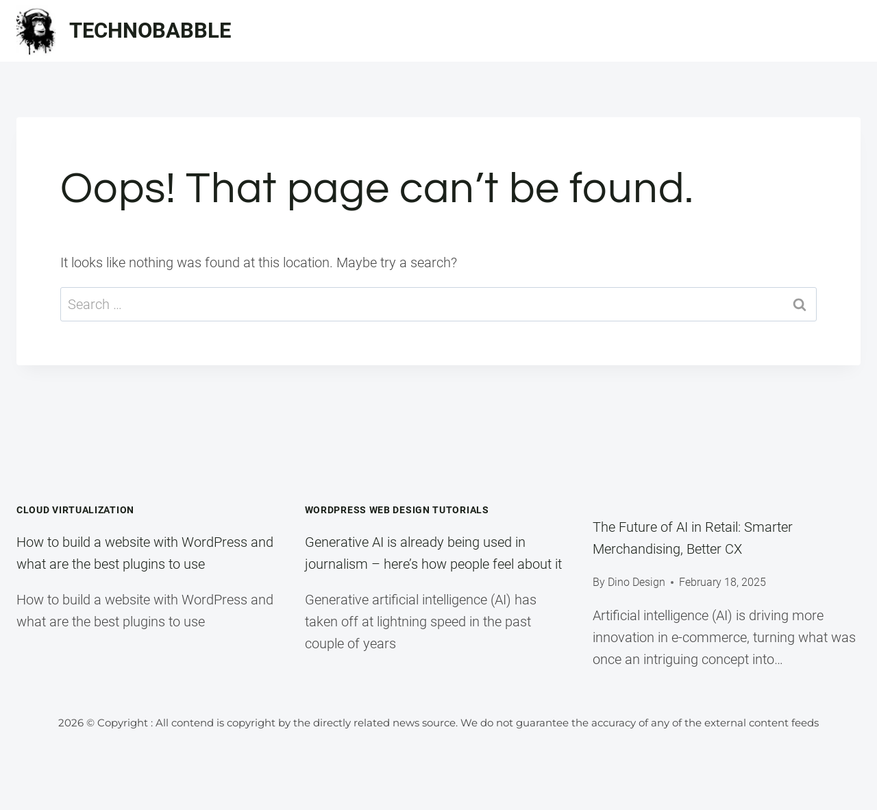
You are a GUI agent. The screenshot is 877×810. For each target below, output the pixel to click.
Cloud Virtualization (75, 509)
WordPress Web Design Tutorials (397, 509)
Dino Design (636, 582)
